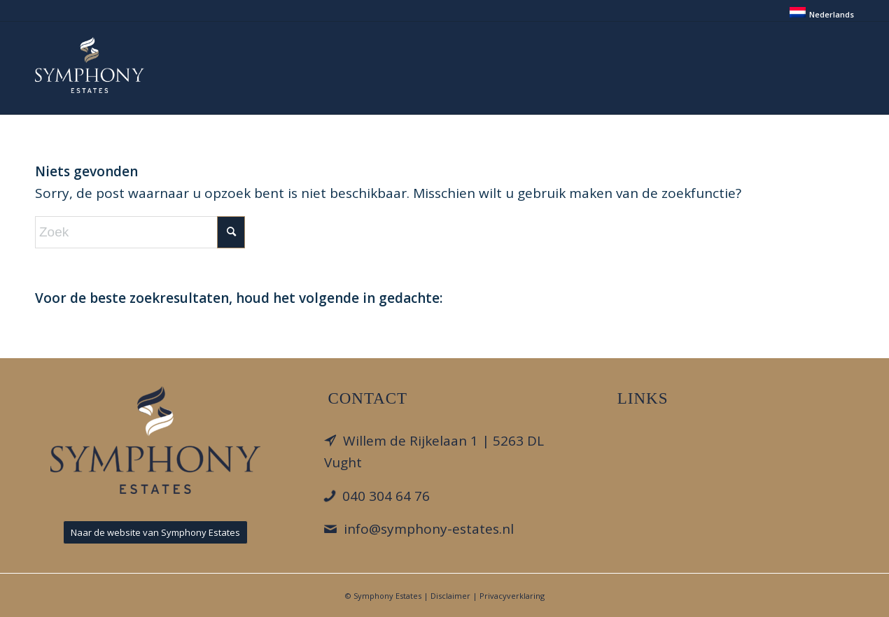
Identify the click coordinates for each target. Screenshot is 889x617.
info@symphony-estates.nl (429, 529)
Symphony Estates (387, 595)
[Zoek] (140, 232)
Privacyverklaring (512, 595)
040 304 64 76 (386, 496)
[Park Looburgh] (89, 65)
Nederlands (831, 14)
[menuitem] (818, 12)
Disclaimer (450, 595)
